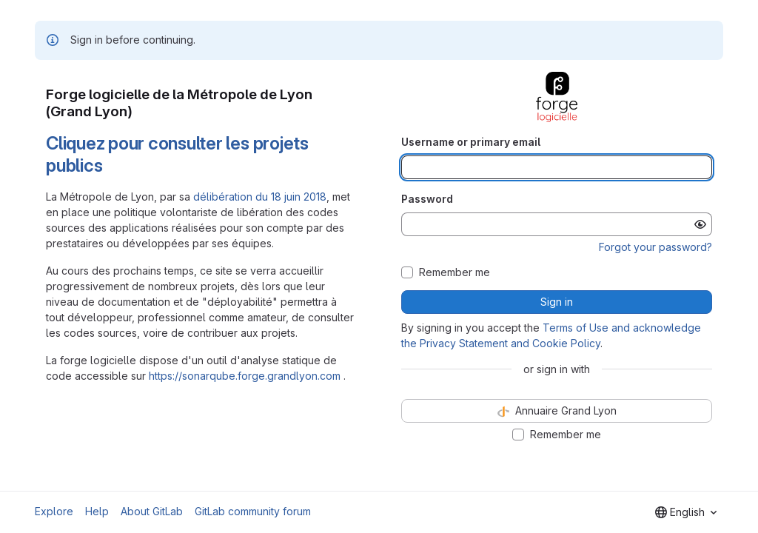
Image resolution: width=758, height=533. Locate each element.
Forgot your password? (655, 247)
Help (97, 511)
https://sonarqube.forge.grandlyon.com (245, 375)
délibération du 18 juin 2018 (259, 196)
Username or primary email (470, 141)
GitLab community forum (253, 511)
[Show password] (700, 224)
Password (427, 198)
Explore (54, 511)
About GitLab (152, 511)
